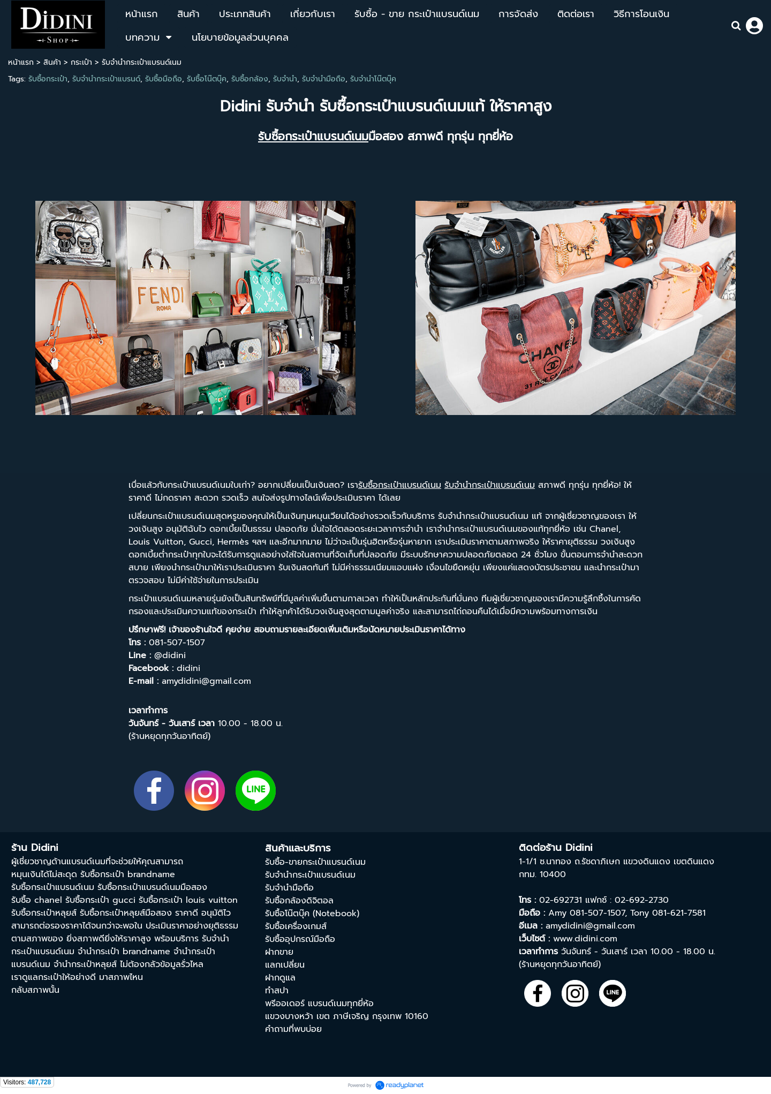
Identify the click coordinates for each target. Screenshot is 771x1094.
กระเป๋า (81, 62)
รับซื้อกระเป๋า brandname (127, 874)
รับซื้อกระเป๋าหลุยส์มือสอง (126, 913)
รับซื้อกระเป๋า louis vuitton (188, 900)
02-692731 (560, 900)
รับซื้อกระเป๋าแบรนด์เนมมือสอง (152, 887)
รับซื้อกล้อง (249, 79)
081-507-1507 (597, 913)
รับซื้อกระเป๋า (47, 79)
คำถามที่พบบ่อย (293, 1029)
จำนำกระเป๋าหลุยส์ (85, 964)
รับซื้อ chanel (36, 900)
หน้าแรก (21, 62)
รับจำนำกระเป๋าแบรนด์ (106, 79)
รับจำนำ (285, 79)
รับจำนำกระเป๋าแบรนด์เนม (310, 875)
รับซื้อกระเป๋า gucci (100, 900)
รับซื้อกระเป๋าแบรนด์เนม (52, 887)
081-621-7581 (679, 913)
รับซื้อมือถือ (163, 79)
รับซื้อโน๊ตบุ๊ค (206, 79)
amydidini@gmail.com (590, 925)
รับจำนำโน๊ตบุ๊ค (373, 79)
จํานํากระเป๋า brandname (124, 951)
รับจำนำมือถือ (323, 79)
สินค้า (52, 62)
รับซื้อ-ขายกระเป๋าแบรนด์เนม (315, 862)
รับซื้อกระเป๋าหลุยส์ (44, 913)
